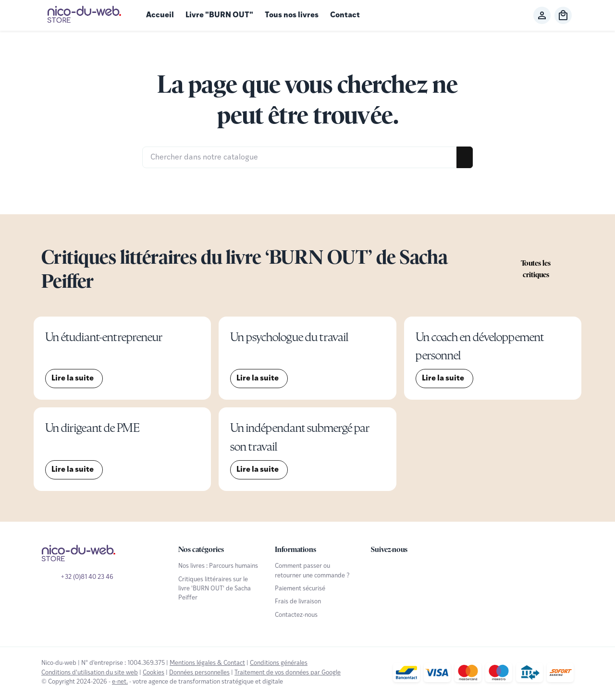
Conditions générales (279, 663)
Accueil (160, 15)
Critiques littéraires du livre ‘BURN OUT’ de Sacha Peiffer (244, 269)
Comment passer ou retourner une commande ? (312, 570)
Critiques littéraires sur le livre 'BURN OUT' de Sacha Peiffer (214, 588)
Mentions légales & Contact (207, 663)
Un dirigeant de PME (92, 427)
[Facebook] (379, 570)
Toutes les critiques (536, 269)
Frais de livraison (298, 602)
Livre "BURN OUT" (219, 15)
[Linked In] (443, 570)
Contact (345, 15)
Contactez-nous (296, 615)
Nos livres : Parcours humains (218, 566)
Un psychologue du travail (289, 337)
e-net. (120, 682)
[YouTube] (400, 570)
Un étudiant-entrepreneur (103, 337)
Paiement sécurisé (300, 589)
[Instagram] (421, 570)
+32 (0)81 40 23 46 (87, 577)
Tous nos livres (292, 15)
